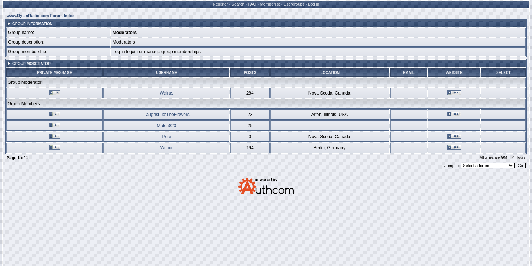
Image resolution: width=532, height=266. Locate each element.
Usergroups (293, 4)
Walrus (166, 93)
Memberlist (270, 4)
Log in (313, 4)
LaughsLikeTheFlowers (167, 114)
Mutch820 (166, 125)
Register (220, 4)
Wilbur (166, 147)
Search (238, 4)
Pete (166, 136)
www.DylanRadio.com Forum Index (41, 15)
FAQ (252, 4)
